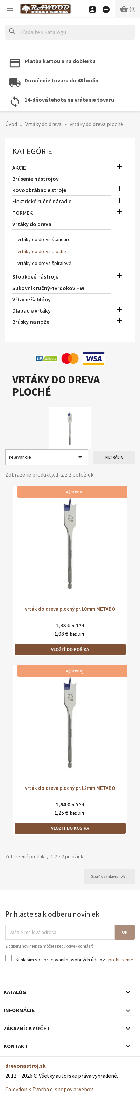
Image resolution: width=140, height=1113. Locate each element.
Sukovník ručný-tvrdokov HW (48, 288)
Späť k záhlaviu (109, 877)
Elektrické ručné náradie (41, 201)
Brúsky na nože (30, 321)
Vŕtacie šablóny (31, 299)
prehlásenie (120, 959)
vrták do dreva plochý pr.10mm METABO (70, 609)
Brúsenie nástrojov (35, 178)
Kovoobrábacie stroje (39, 189)
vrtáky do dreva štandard (44, 239)
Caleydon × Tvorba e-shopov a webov (49, 1089)
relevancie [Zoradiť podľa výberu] (46, 457)
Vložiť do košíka (70, 650)
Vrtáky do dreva (31, 223)
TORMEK (22, 212)
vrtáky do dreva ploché (42, 251)
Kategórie (32, 151)
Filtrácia (114, 457)
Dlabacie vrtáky (31, 310)
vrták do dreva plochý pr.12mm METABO (70, 788)
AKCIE (19, 167)
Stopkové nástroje (35, 276)
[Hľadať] (70, 32)
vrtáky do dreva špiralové (44, 263)
